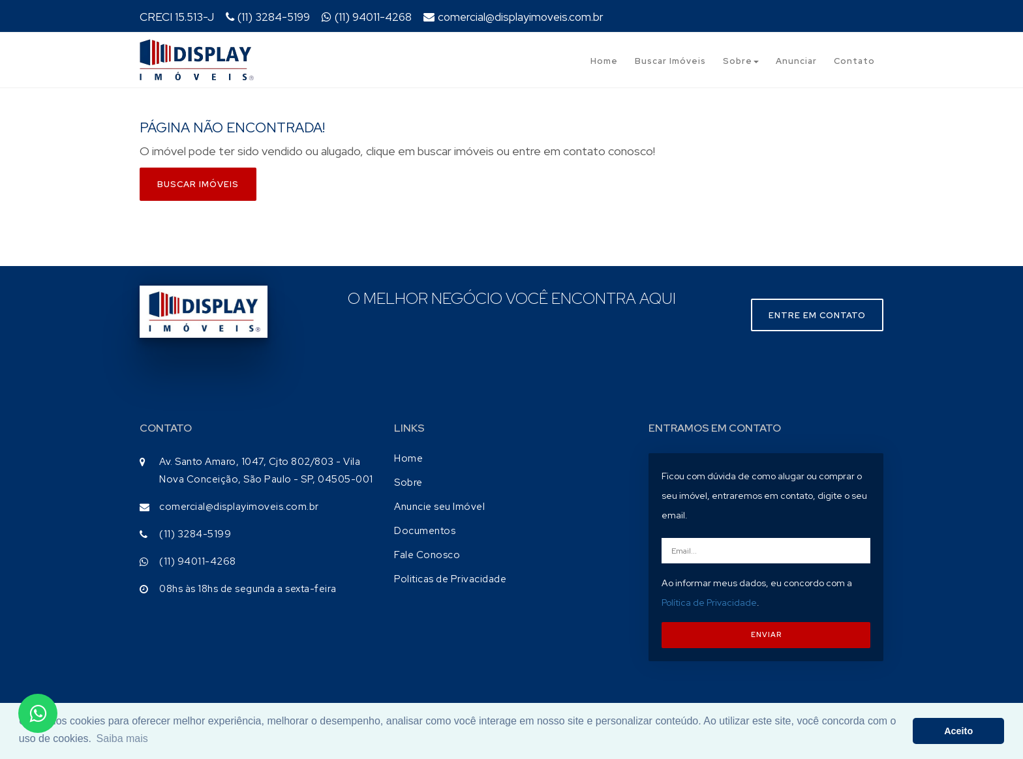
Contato (854, 61)
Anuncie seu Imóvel (439, 506)
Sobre (741, 61)
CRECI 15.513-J (177, 17)
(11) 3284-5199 (268, 17)
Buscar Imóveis (670, 61)
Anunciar (796, 61)
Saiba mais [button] (122, 738)
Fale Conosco (427, 554)
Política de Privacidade (709, 602)
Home (604, 61)
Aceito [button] (958, 731)
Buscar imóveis (198, 184)
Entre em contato (817, 315)
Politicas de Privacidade (450, 579)
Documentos (424, 530)
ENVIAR (766, 634)
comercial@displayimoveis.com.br (513, 17)
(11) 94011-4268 (367, 17)
